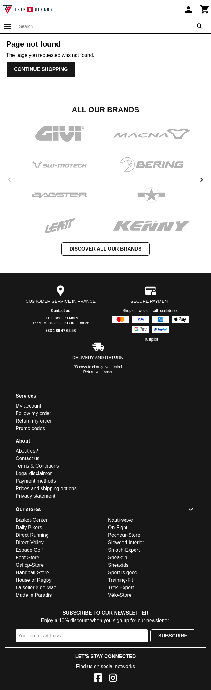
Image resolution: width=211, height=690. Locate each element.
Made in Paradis (34, 595)
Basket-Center (31, 520)
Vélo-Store (120, 595)
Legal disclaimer (34, 473)
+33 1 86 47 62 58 (60, 330)
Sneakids (118, 565)
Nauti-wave (120, 520)
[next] (201, 179)
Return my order (34, 421)
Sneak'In (117, 557)
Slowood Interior (126, 542)
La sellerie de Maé (36, 587)
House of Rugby (34, 580)
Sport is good (122, 572)
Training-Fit (120, 580)
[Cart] (205, 9)
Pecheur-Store (124, 535)
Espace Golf (29, 550)
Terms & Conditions (37, 466)
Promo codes (30, 428)
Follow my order (33, 413)
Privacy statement (35, 496)
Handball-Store (32, 572)
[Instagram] (113, 679)
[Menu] (7, 26)
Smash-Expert (124, 550)
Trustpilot (150, 339)
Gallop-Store (30, 565)
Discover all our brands (105, 248)
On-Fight (117, 527)
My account (28, 405)
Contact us (60, 310)
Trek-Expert (121, 587)
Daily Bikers (29, 527)
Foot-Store (27, 557)
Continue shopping (41, 69)
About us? (27, 451)
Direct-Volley (30, 542)
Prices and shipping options (46, 488)
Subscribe (173, 635)
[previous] (9, 179)
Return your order (98, 372)
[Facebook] (98, 679)
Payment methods (36, 481)
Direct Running (32, 535)
